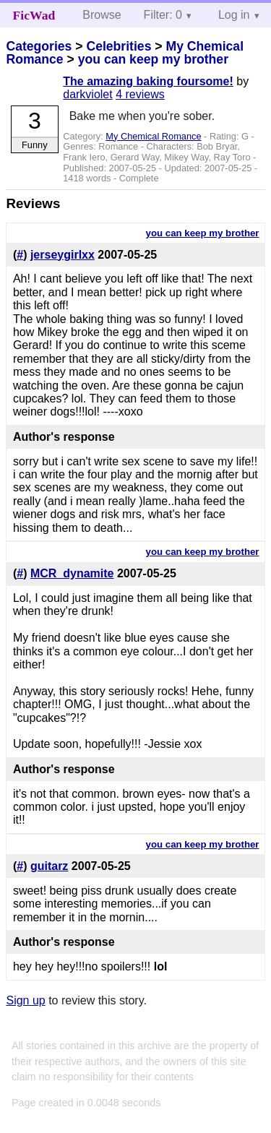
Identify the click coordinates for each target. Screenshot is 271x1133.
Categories (39, 46)
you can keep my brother (153, 59)
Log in (234, 15)
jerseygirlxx (62, 255)
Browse (101, 15)
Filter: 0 (163, 15)
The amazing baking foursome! (148, 81)
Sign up (25, 1000)
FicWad (34, 15)
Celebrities (118, 46)
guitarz (49, 866)
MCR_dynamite (72, 573)
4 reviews (140, 94)
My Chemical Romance (153, 136)
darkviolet (87, 94)
